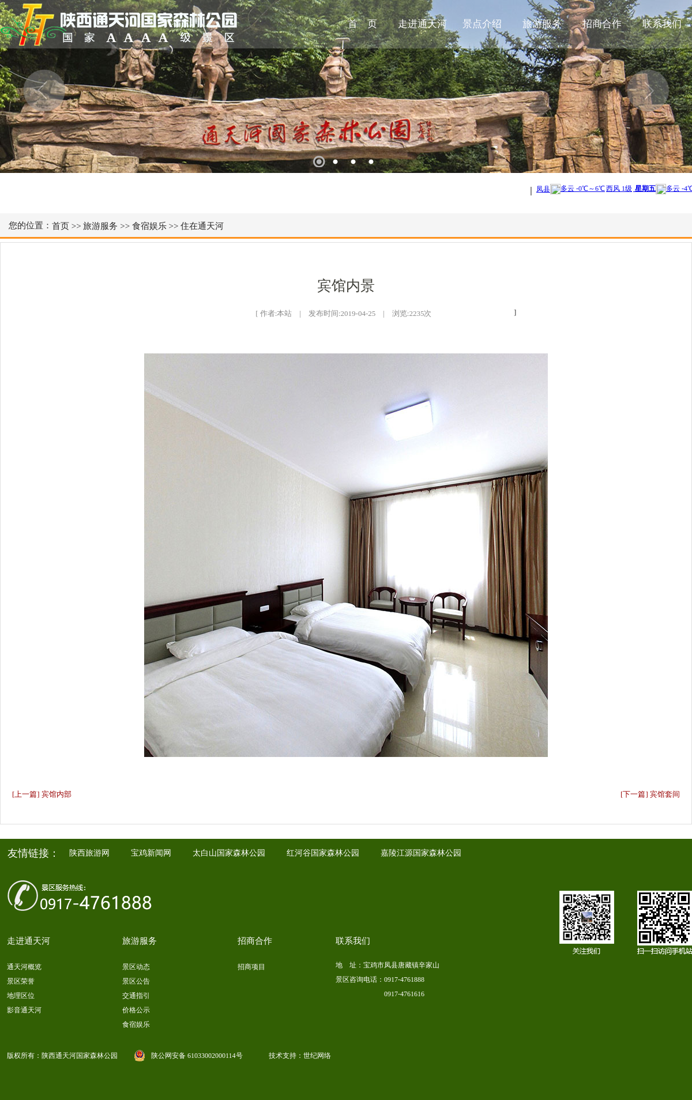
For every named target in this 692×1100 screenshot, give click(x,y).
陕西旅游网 (89, 853)
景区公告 (136, 981)
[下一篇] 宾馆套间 (650, 794)
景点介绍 (482, 23)
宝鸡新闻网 (151, 853)
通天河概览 (24, 967)
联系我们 (662, 23)
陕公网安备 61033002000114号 (197, 1056)
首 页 (362, 23)
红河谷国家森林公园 (323, 853)
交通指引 (136, 996)
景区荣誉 (21, 981)
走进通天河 (422, 23)
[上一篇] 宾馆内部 (42, 794)
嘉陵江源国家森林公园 (421, 853)
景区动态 (136, 967)
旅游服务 (542, 23)
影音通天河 (24, 1010)
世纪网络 (317, 1056)
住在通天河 (202, 226)
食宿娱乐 (149, 226)
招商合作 (602, 23)
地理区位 (21, 996)
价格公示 (136, 1010)
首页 (60, 226)
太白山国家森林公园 (229, 853)
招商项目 (251, 967)
